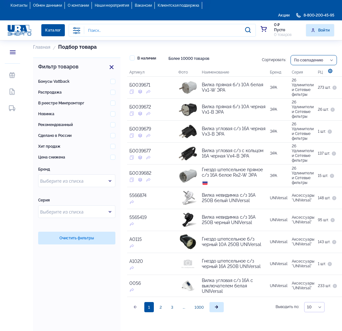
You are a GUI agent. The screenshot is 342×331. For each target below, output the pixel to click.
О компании (78, 5)
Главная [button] (41, 47)
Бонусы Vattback (54, 81)
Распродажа (50, 92)
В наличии (143, 57)
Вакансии (143, 5)
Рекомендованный (55, 125)
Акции (284, 15)
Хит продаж (49, 146)
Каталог (53, 30)
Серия (44, 200)
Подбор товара (77, 47)
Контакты (18, 5)
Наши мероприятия (112, 5)
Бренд (44, 169)
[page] (216, 307)
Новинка (46, 114)
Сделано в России (55, 135)
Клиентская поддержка (178, 5)
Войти (320, 30)
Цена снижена (51, 157)
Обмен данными (47, 5)
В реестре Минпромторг (61, 103)
